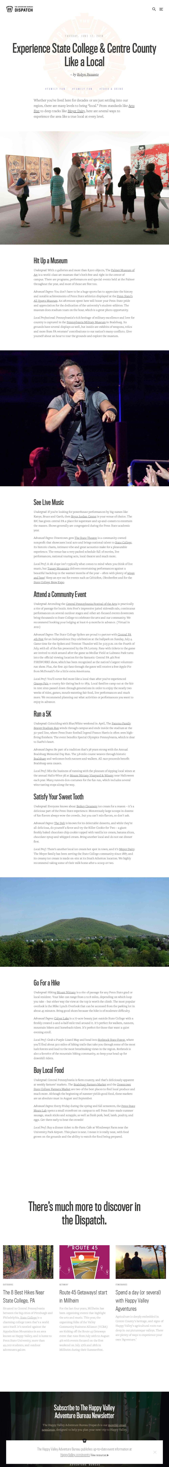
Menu (161, 9)
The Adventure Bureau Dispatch (19, 9)
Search (154, 9)
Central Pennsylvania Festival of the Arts (91, 604)
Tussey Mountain (58, 568)
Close (155, 1452)
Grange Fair (41, 683)
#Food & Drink (112, 88)
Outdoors (8, 1284)
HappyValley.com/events (75, 1454)
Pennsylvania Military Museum (86, 322)
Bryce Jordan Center (83, 516)
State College (123, 542)
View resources (98, 1455)
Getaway (63, 1284)
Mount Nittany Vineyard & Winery (92, 775)
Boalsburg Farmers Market (90, 1084)
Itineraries (121, 1284)
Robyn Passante (88, 74)
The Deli (59, 823)
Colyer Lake (61, 1018)
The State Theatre (86, 538)
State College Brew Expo (49, 582)
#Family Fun (55, 88)
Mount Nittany (66, 992)
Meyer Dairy (76, 111)
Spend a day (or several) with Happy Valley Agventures (138, 1300)
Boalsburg (40, 758)
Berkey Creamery (87, 806)
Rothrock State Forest (111, 1040)
